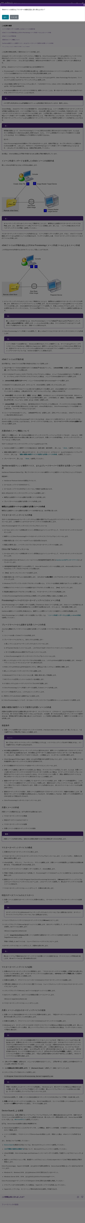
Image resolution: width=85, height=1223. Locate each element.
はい (5, 17)
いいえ (14, 17)
